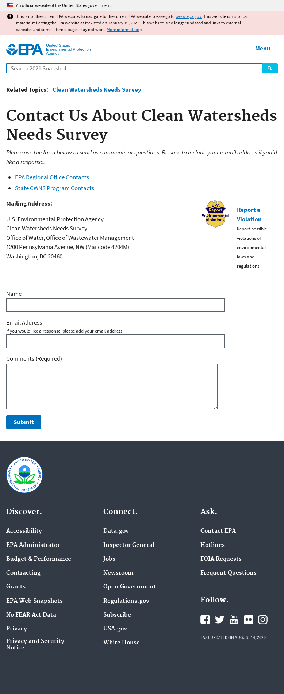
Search (270, 68)
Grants (16, 587)
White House (121, 643)
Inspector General (128, 545)
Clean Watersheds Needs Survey (97, 89)
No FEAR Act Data (31, 615)
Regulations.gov (126, 601)
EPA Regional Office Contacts (52, 177)
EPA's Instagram (263, 619)
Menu (262, 48)
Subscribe (117, 615)
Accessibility (24, 531)
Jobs (109, 559)
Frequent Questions (228, 573)
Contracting (23, 573)
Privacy (16, 629)
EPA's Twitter (219, 619)
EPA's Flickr (248, 619)
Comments (34, 358)
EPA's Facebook (205, 619)
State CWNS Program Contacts (54, 188)
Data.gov (116, 531)
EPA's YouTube (234, 619)
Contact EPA (218, 531)
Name (14, 294)
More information (123, 29)
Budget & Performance (38, 559)
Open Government (129, 587)
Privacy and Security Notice (35, 644)
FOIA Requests (221, 559)
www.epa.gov (189, 16)
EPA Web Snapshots (34, 601)
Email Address (24, 322)
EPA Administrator (33, 545)
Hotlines (212, 545)
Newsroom (118, 573)
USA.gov (115, 629)
